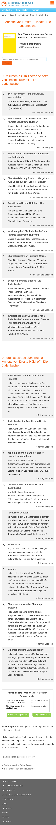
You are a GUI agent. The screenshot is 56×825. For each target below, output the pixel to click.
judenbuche (14, 544)
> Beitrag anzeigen (44, 415)
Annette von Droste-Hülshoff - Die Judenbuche (26, 205)
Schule (5, 15)
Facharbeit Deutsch (18, 512)
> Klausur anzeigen (44, 148)
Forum (7, 747)
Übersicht (18, 730)
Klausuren (7, 730)
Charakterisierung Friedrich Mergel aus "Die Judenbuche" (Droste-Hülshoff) (29, 180)
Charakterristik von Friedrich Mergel (27, 256)
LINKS (4, 804)
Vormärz (12, 569)
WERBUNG (7, 822)
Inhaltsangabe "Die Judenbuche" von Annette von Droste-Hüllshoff (28, 233)
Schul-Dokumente (32, 44)
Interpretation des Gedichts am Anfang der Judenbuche (28, 155)
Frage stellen (22, 10)
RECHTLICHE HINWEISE (12, 786)
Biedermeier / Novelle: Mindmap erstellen (25, 606)
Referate (36, 727)
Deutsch (13, 15)
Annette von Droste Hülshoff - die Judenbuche (25, 486)
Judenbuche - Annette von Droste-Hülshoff (26, 377)
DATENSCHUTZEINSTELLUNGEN (16, 795)
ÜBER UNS (6, 808)
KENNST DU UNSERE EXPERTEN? (19, 757)
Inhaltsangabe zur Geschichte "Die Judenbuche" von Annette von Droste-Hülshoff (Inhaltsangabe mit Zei (28, 319)
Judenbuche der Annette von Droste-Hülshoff (27, 423)
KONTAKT (6, 813)
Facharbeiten (47, 727)
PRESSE (5, 817)
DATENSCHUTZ (8, 790)
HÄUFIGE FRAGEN (10, 781)
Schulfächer (7, 10)
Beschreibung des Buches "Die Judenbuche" (24, 282)
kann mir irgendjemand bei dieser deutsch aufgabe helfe (26, 455)
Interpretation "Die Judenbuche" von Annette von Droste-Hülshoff (27, 120)
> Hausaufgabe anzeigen (41, 112)
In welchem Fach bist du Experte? (19, 769)
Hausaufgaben (23, 727)
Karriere (35, 10)
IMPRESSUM (7, 799)
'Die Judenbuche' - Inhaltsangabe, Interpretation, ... (26, 95)
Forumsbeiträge (30, 47)
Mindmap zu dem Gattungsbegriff (25, 650)
